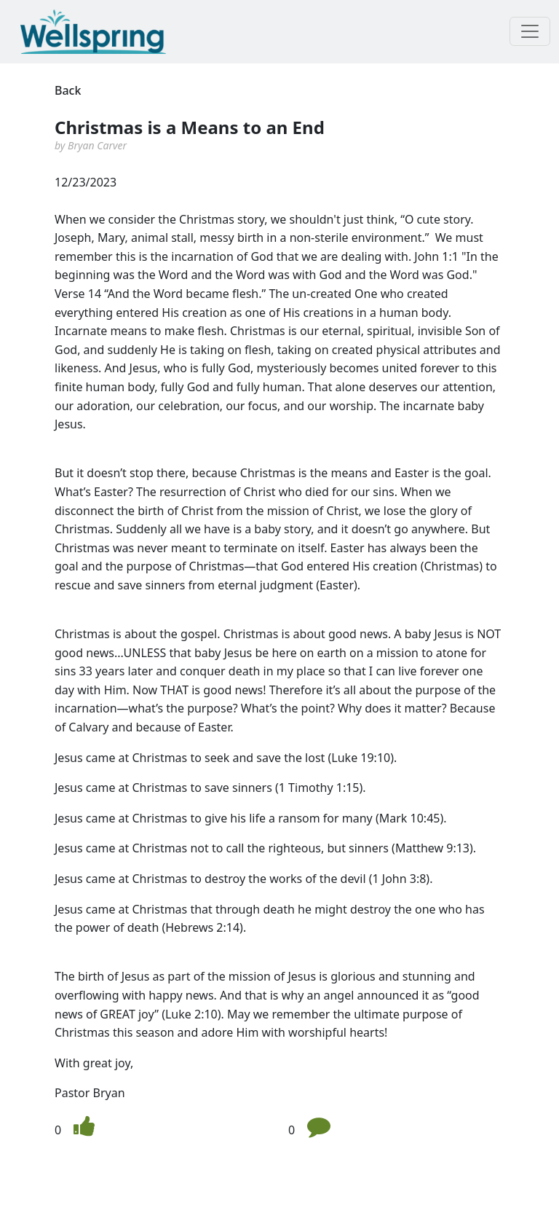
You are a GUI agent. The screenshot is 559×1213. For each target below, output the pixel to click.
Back (68, 90)
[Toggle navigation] (530, 31)
